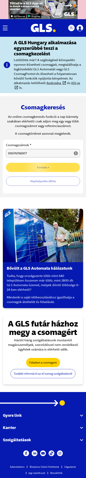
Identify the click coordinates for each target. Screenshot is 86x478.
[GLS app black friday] (43, 9)
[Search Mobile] (71, 28)
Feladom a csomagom (43, 362)
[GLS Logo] (43, 28)
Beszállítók (56, 472)
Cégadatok (70, 466)
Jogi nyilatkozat (37, 472)
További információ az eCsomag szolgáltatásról (43, 373)
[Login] (80, 28)
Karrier (9, 427)
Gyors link (12, 415)
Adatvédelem (17, 466)
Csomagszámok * (18, 145)
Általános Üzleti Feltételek (44, 466)
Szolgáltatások (17, 439)
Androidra (54, 83)
